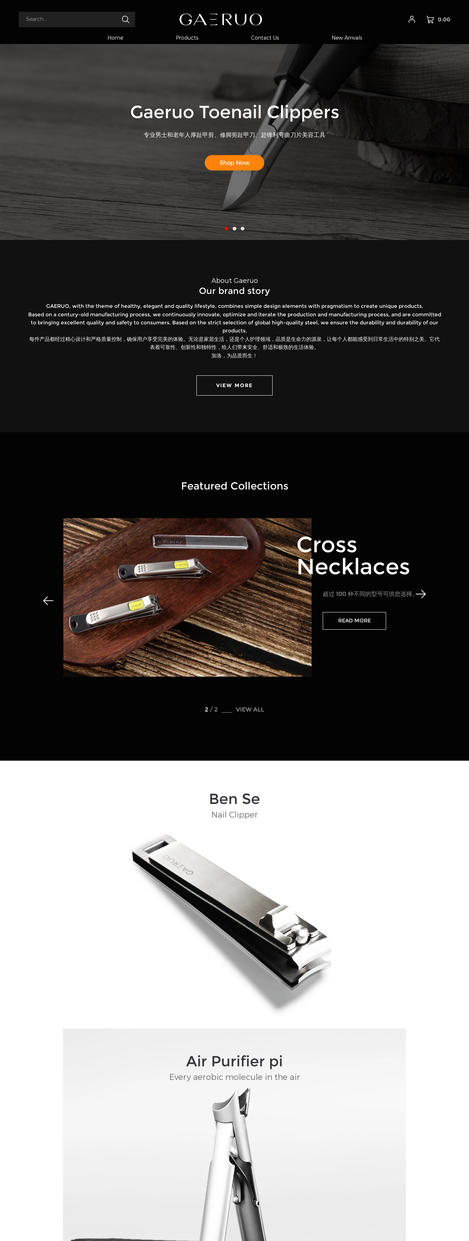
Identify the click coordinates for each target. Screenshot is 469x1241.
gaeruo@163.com (147, 1190)
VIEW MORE (234, 386)
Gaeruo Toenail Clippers (234, 116)
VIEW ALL (250, 712)
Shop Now (234, 162)
